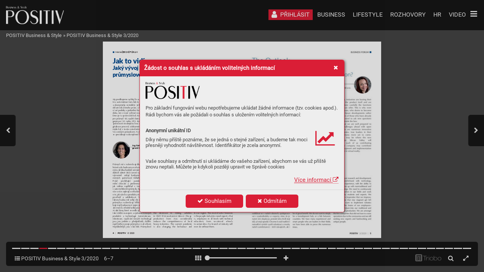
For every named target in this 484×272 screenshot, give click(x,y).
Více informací (316, 179)
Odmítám (272, 201)
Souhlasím (214, 201)
